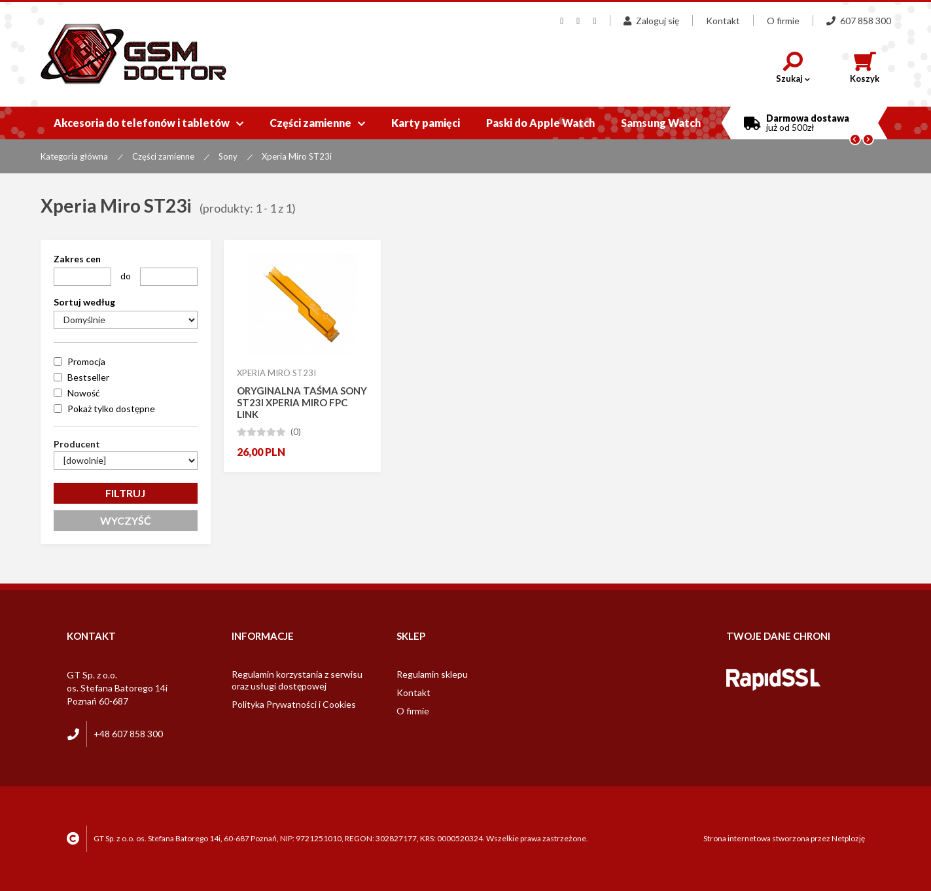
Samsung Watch (661, 122)
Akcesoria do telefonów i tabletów (148, 122)
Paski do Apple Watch (540, 122)
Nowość (83, 392)
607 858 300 (858, 20)
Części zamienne (317, 122)
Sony (228, 156)
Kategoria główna (74, 156)
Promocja (86, 361)
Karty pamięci (425, 122)
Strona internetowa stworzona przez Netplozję (784, 838)
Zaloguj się (651, 20)
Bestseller (88, 377)
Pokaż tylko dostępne (111, 408)
